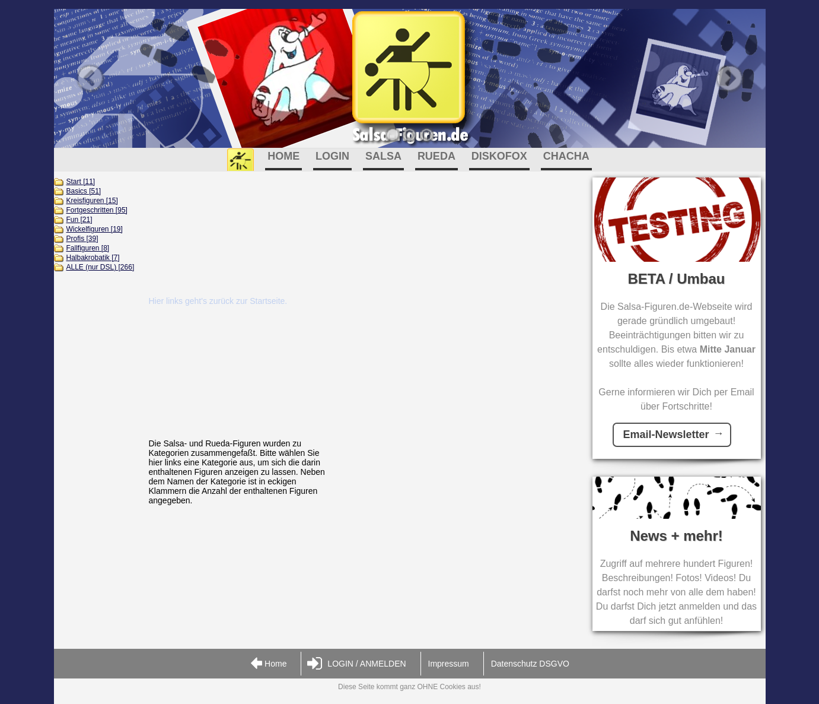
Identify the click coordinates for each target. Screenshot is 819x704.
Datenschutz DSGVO (530, 663)
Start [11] (80, 181)
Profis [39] (82, 238)
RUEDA (436, 156)
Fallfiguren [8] (88, 248)
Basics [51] (83, 191)
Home (268, 664)
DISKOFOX (499, 156)
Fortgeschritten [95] (97, 210)
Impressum (448, 663)
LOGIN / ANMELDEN (356, 664)
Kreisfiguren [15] (92, 200)
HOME (283, 156)
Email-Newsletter (666, 434)
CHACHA (566, 156)
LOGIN (332, 156)
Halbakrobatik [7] (93, 257)
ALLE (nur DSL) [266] (100, 267)
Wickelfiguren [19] (94, 229)
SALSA (383, 156)
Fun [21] (79, 219)
